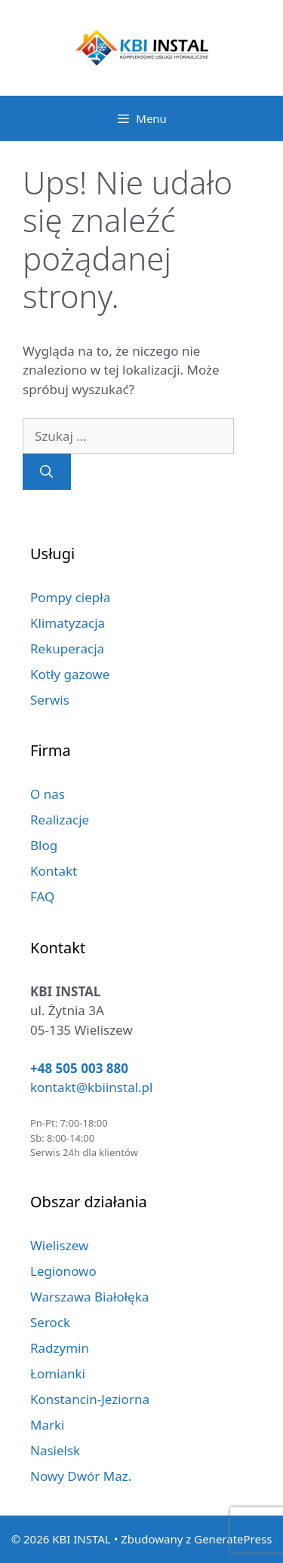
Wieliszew (59, 1245)
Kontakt (53, 870)
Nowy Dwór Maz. (80, 1476)
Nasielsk (55, 1450)
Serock (50, 1322)
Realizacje (59, 819)
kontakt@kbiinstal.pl (91, 1087)
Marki (47, 1424)
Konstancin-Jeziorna (89, 1399)
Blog (43, 845)
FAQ (42, 896)
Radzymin (59, 1348)
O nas (47, 794)
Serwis (49, 699)
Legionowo (63, 1271)
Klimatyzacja (67, 623)
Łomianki (57, 1373)
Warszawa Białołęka (89, 1296)
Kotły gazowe (69, 674)
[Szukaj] (47, 472)
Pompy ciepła (70, 597)
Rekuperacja (67, 648)
